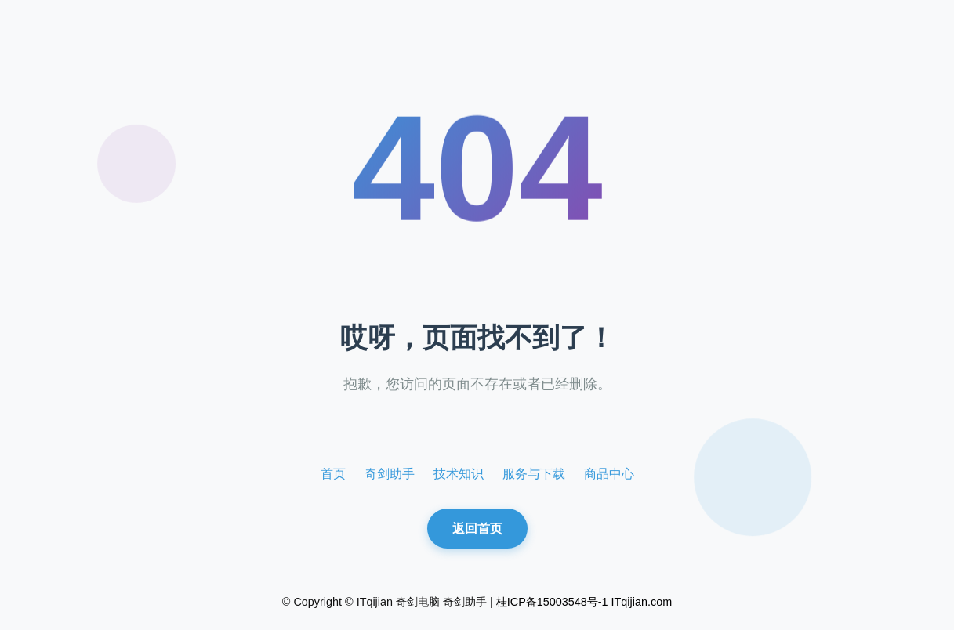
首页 (333, 473)
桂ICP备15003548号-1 (552, 602)
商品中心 (609, 473)
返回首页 (477, 528)
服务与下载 (533, 473)
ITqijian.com (642, 602)
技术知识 (458, 473)
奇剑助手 (390, 473)
